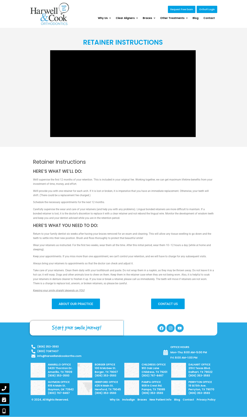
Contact (209, 18)
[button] (104, 18)
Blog (195, 18)
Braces (149, 18)
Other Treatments (174, 18)
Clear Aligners (127, 18)
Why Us (104, 18)
